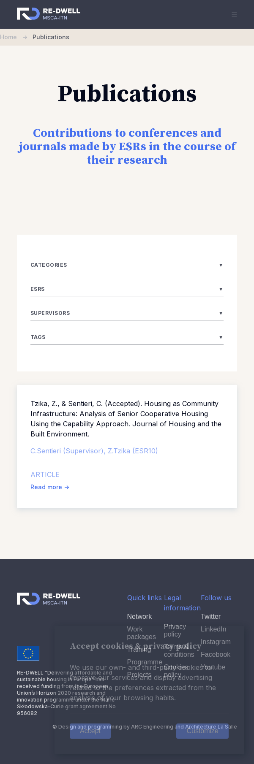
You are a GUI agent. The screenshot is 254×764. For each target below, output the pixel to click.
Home (16, 37)
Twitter (211, 616)
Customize (202, 730)
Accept (90, 730)
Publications (51, 37)
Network (139, 616)
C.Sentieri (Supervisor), (69, 451)
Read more (49, 486)
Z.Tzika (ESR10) (133, 451)
